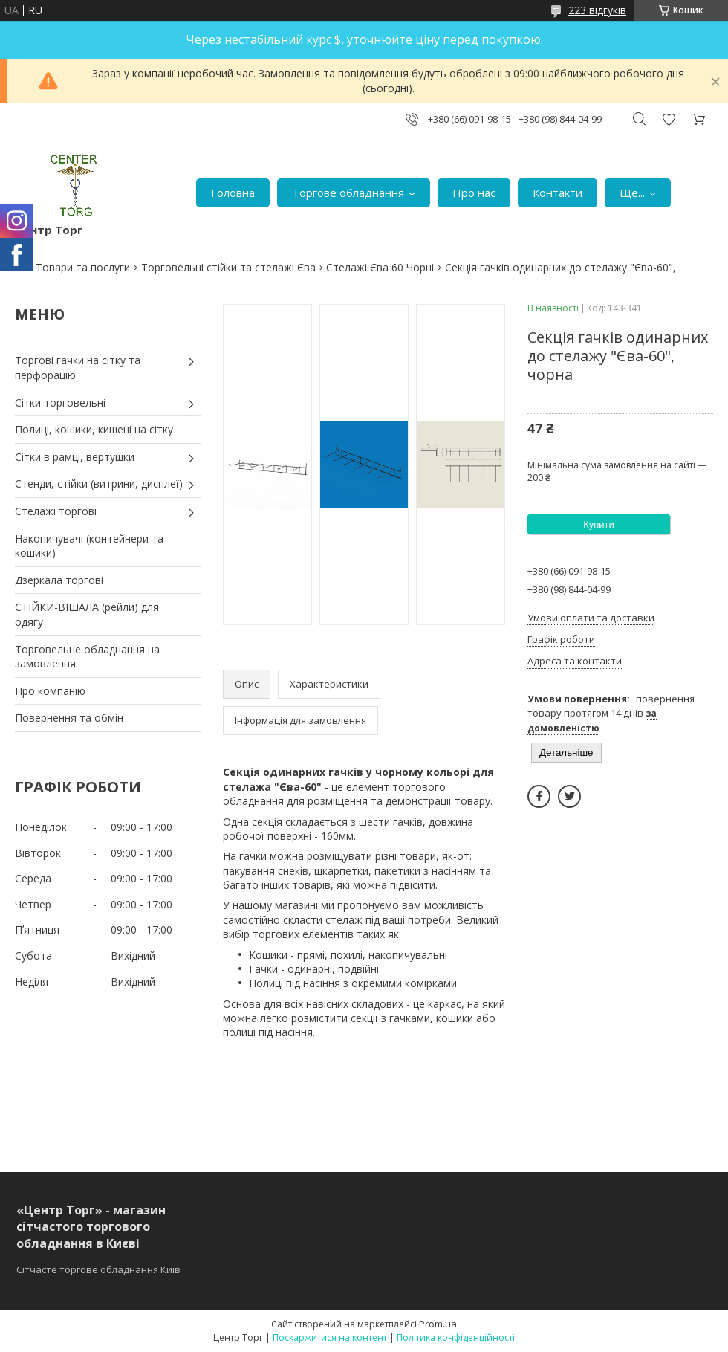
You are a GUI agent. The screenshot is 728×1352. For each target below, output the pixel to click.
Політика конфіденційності (456, 1337)
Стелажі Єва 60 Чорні (380, 267)
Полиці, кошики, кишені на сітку (94, 429)
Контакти (557, 192)
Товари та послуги (83, 267)
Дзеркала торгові (59, 580)
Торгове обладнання (348, 192)
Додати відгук (668, 119)
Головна (233, 192)
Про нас (473, 192)
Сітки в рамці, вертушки (74, 457)
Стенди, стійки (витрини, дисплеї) (99, 483)
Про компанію (50, 691)
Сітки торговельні (60, 402)
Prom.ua (438, 1323)
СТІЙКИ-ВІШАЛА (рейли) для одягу (87, 614)
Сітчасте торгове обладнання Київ (98, 1269)
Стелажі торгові (56, 511)
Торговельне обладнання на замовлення (87, 656)
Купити (598, 524)
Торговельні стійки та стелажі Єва (228, 267)
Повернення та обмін (69, 718)
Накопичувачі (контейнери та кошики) (89, 545)
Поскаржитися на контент (330, 1337)
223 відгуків (597, 10)
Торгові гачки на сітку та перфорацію (77, 367)
